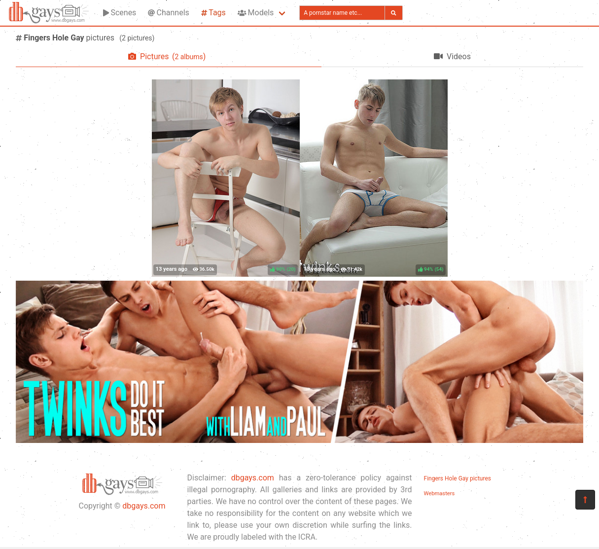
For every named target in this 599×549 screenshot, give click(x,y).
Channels (168, 12)
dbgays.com (143, 506)
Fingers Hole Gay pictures (457, 478)
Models (256, 12)
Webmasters (439, 493)
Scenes (119, 12)
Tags (213, 12)
